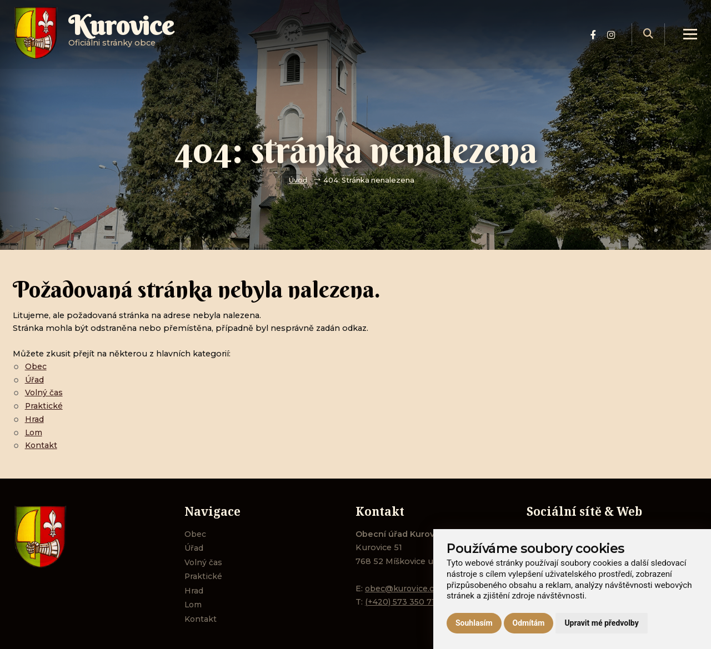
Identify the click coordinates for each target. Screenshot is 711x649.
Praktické (44, 406)
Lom (34, 432)
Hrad (34, 419)
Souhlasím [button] (474, 622)
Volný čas (44, 393)
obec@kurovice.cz (402, 588)
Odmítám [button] (529, 622)
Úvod (297, 180)
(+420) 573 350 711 (402, 602)
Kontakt (41, 445)
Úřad (34, 380)
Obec (36, 366)
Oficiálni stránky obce (123, 35)
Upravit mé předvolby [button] (601, 622)
